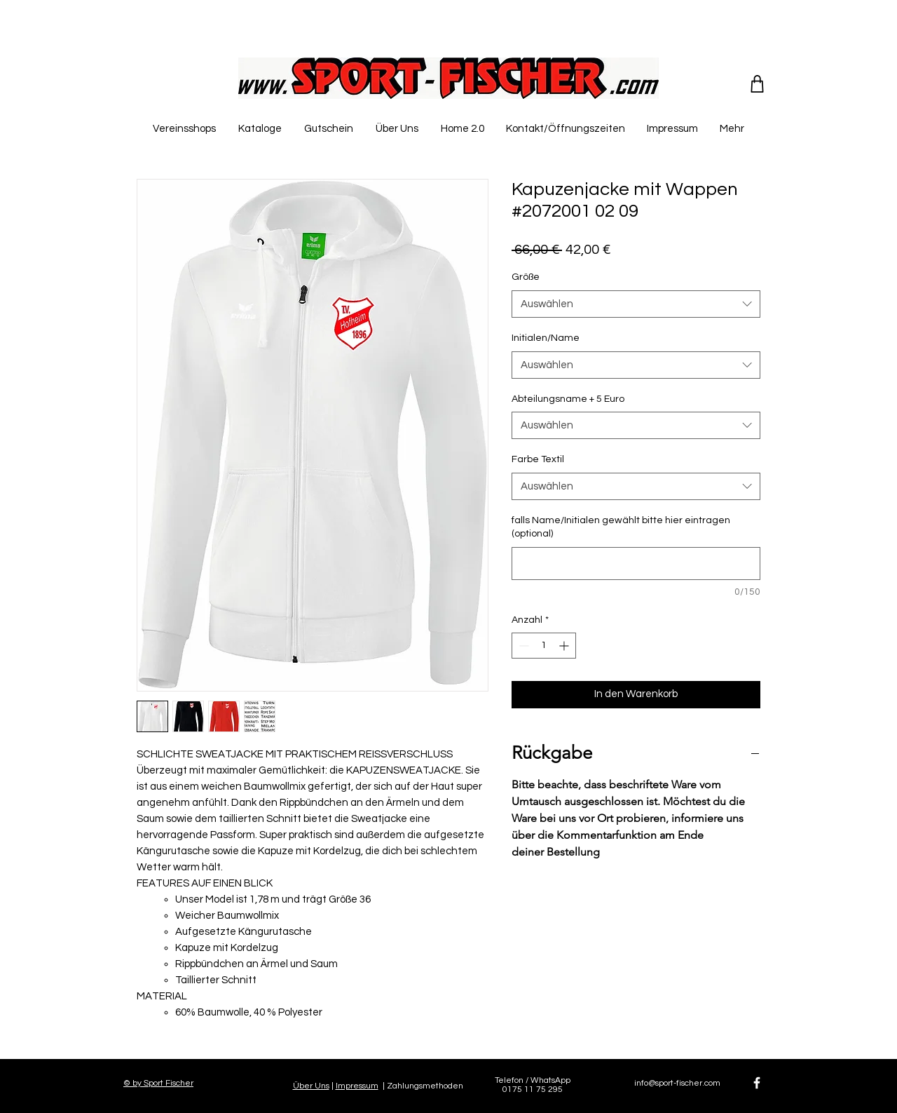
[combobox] (636, 304)
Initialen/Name (546, 338)
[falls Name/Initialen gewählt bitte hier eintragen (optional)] (636, 563)
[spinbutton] (543, 645)
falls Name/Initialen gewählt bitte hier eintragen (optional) (621, 527)
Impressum (357, 1086)
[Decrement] (522, 645)
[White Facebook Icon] (757, 1083)
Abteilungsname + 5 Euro (568, 399)
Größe (526, 277)
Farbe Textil (538, 459)
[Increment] (565, 645)
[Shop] (757, 83)
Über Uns (311, 1086)
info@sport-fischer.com (677, 1083)
